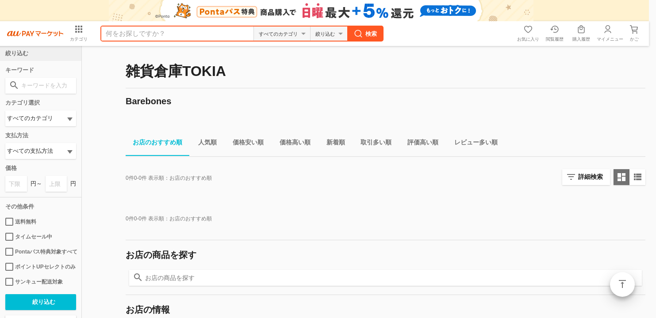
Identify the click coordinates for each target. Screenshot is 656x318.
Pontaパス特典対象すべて (40, 252)
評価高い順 (419, 144)
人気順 (204, 144)
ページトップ (622, 284)
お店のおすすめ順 (154, 144)
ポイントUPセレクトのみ (40, 267)
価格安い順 (245, 144)
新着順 (332, 144)
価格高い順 (291, 144)
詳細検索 (590, 176)
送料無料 (20, 222)
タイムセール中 (28, 237)
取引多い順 (372, 144)
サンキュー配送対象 (34, 282)
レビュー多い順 (472, 144)
